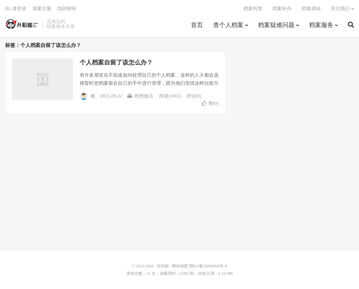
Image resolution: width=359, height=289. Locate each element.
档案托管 (252, 8)
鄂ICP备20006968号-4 (208, 266)
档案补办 (282, 8)
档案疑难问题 (276, 25)
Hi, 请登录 (15, 8)
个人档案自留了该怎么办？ (116, 62)
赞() (210, 103)
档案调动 (311, 8)
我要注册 (41, 8)
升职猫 (22, 24)
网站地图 (180, 266)
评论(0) (193, 96)
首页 (197, 25)
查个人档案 (228, 25)
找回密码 (66, 8)
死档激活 (140, 96)
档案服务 (321, 25)
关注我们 (340, 8)
